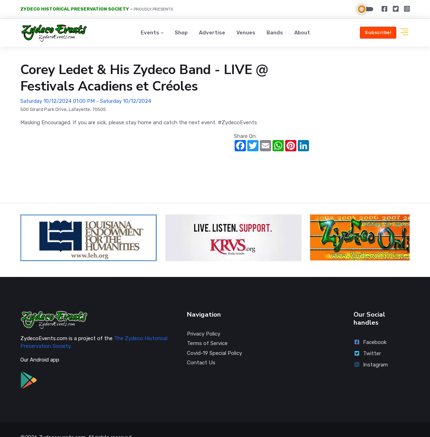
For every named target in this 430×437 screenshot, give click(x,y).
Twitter (367, 338)
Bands (275, 32)
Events (150, 32)
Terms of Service (207, 328)
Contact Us (201, 347)
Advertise (212, 32)
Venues (245, 32)
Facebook (370, 327)
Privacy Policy (203, 318)
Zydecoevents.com (62, 422)
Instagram (371, 349)
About (302, 32)
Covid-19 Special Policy (214, 338)
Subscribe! (378, 32)
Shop (181, 32)
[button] (404, 33)
